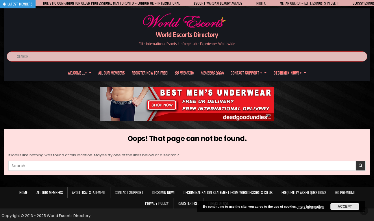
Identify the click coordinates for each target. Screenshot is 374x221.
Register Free (188, 203)
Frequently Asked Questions (304, 192)
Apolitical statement (89, 192)
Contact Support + (246, 72)
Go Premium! (345, 192)
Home (23, 192)
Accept (345, 207)
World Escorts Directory (187, 34)
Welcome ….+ (77, 72)
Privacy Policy (157, 203)
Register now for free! (150, 72)
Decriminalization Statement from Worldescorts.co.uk (228, 192)
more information (310, 206)
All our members (111, 72)
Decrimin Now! (163, 192)
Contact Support (129, 192)
